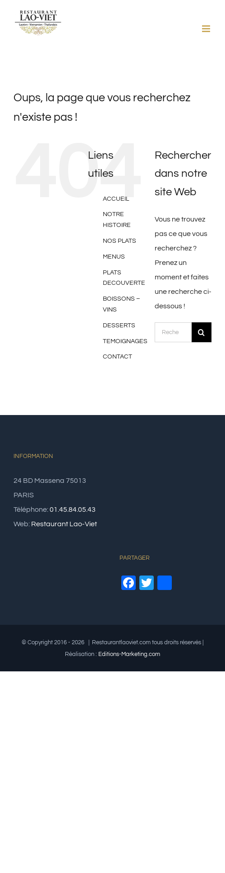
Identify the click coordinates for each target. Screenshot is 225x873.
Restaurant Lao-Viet (64, 524)
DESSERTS (119, 325)
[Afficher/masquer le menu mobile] (206, 28)
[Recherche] (201, 332)
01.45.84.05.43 (73, 509)
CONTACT (117, 357)
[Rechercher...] (173, 332)
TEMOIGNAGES (125, 341)
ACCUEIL (116, 199)
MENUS (114, 257)
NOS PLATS (119, 241)
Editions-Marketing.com (129, 654)
